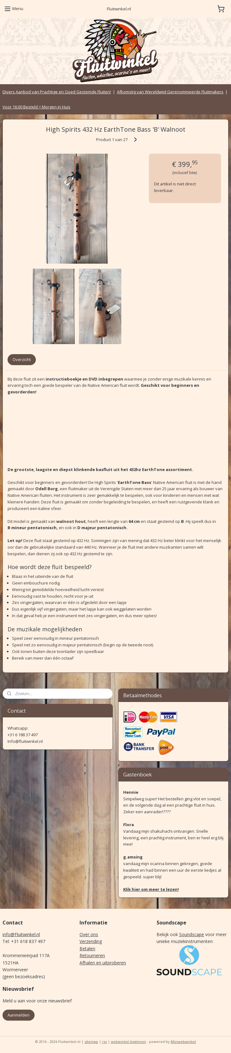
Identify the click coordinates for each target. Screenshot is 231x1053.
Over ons (89, 934)
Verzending (91, 941)
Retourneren (92, 955)
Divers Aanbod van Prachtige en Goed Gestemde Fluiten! (57, 92)
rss (104, 1041)
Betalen (87, 949)
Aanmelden (19, 1015)
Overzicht (22, 360)
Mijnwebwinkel (183, 1041)
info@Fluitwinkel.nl (21, 934)
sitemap (91, 1041)
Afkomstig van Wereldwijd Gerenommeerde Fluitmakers (170, 92)
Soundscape (191, 934)
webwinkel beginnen (128, 1041)
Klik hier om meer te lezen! (151, 889)
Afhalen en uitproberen (103, 963)
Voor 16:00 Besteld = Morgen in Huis (36, 107)
